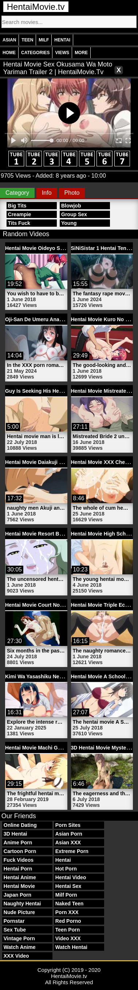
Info (47, 193)
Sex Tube (15, 930)
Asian (9, 40)
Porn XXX (67, 912)
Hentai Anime (20, 877)
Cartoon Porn (20, 851)
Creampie (19, 214)
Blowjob (71, 206)
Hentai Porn (18, 869)
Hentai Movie (19, 886)
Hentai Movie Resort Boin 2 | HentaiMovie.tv (58, 534)
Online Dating (20, 825)
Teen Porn (67, 930)
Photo (72, 193)
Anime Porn (18, 842)
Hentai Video (70, 877)
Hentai (62, 40)
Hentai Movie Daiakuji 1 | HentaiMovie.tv (53, 462)
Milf (44, 40)
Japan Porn (17, 895)
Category (17, 193)
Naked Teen (69, 903)
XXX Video (16, 956)
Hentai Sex (68, 886)
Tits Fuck (19, 223)
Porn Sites (67, 825)
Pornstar (14, 921)
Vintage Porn (19, 938)
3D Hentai (15, 834)
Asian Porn (68, 834)
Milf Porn (66, 895)
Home (9, 52)
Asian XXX (68, 842)
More (81, 52)
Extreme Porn (71, 851)
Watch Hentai (71, 947)
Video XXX (68, 938)
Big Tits (17, 206)
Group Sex (74, 214)
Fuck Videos (18, 860)
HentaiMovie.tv (36, 7)
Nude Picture (19, 912)
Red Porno (68, 921)
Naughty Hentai (22, 903)
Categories (35, 52)
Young (69, 223)
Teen (27, 40)
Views (62, 52)
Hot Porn (66, 869)
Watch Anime (20, 947)
